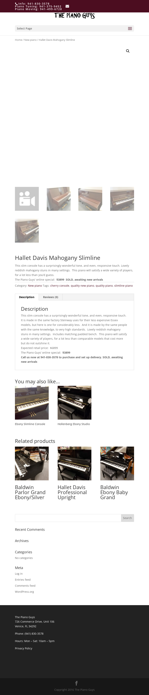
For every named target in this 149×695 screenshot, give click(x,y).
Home (18, 40)
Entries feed (23, 579)
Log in (19, 573)
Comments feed (25, 585)
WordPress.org (24, 591)
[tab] (27, 297)
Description (26, 297)
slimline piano (123, 285)
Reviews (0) (50, 297)
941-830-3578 (39, 3)
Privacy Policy (23, 648)
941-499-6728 (51, 9)
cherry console (59, 285)
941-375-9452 (50, 6)
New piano (30, 40)
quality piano (104, 285)
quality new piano (82, 285)
